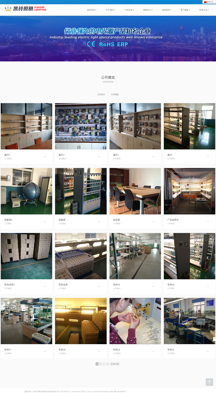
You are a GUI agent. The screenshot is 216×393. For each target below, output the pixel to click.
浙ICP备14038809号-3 (119, 392)
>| (107, 364)
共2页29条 (115, 364)
